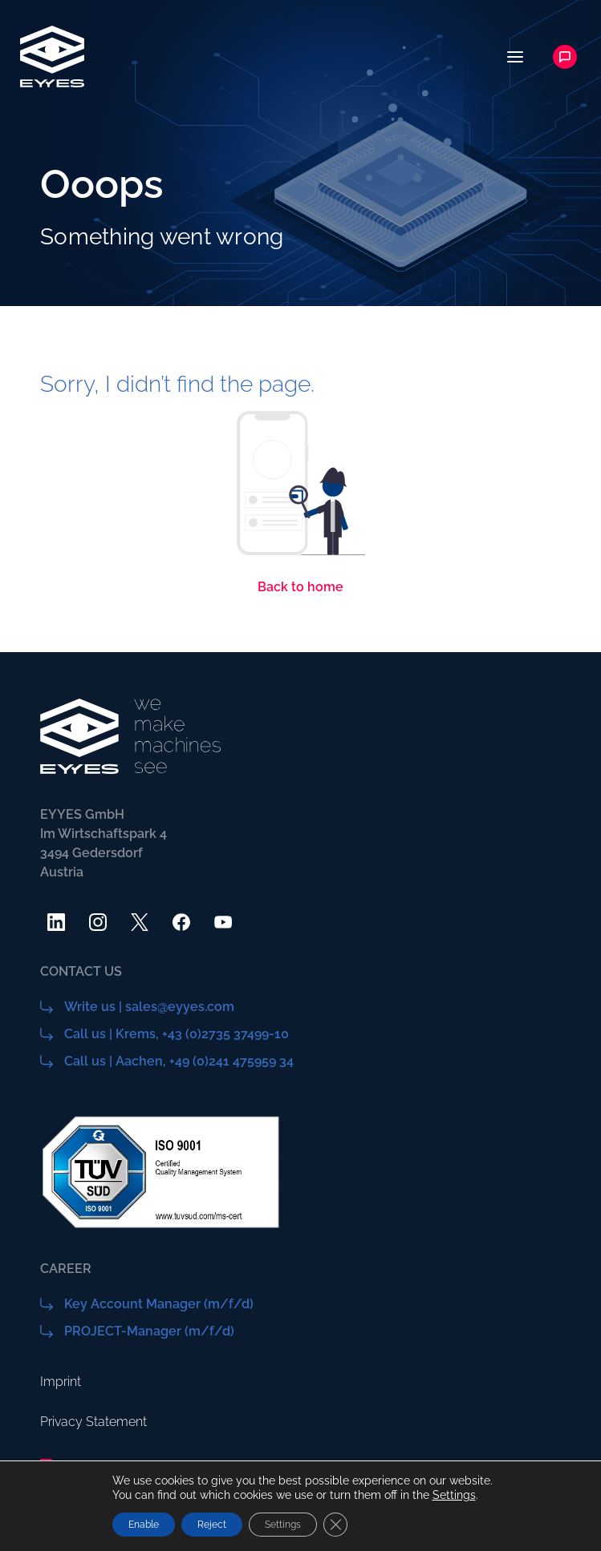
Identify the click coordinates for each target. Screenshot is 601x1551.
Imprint (60, 1381)
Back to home (300, 586)
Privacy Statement (93, 1421)
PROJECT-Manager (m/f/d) (149, 1331)
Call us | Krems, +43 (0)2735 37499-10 (176, 1033)
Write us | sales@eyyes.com (149, 1006)
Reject (211, 1524)
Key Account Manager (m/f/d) (159, 1303)
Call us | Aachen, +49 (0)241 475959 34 (179, 1061)
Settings (454, 1495)
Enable (143, 1524)
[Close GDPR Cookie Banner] (335, 1525)
